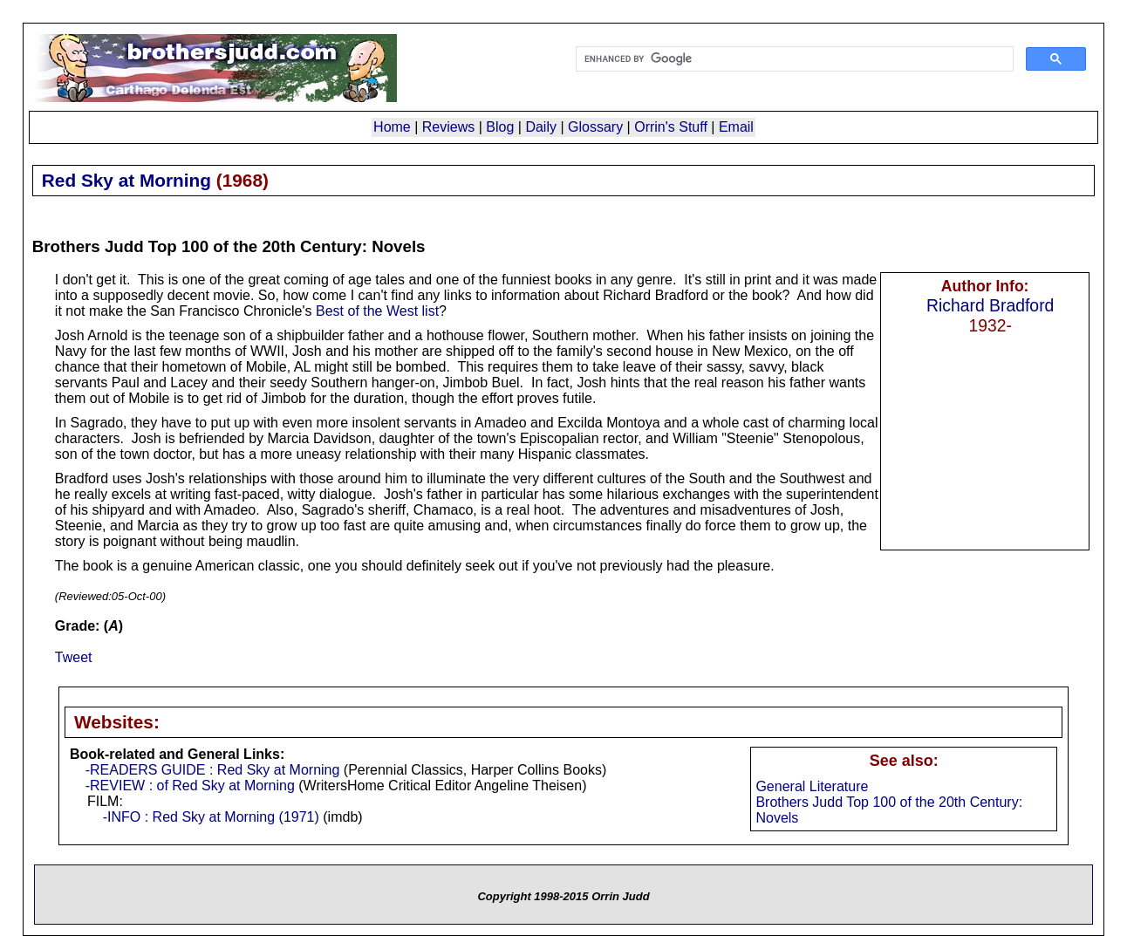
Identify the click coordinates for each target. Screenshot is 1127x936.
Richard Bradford (990, 305)
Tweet (73, 657)
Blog (500, 127)
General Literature (811, 786)
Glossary (595, 127)
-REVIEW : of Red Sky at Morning (190, 785)
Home (392, 127)
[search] (792, 59)
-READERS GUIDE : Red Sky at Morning (212, 769)
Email (736, 127)
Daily (541, 127)
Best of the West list (377, 311)
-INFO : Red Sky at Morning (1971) (211, 817)
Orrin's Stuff (670, 127)
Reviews (448, 127)
